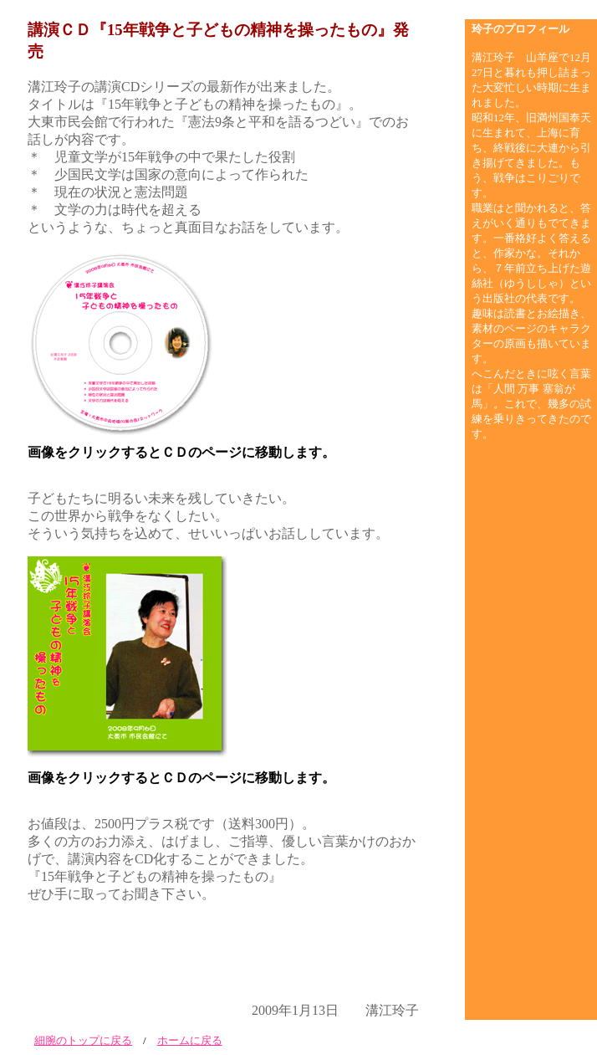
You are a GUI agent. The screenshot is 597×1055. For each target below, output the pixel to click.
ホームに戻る (189, 1040)
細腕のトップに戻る (83, 1040)
